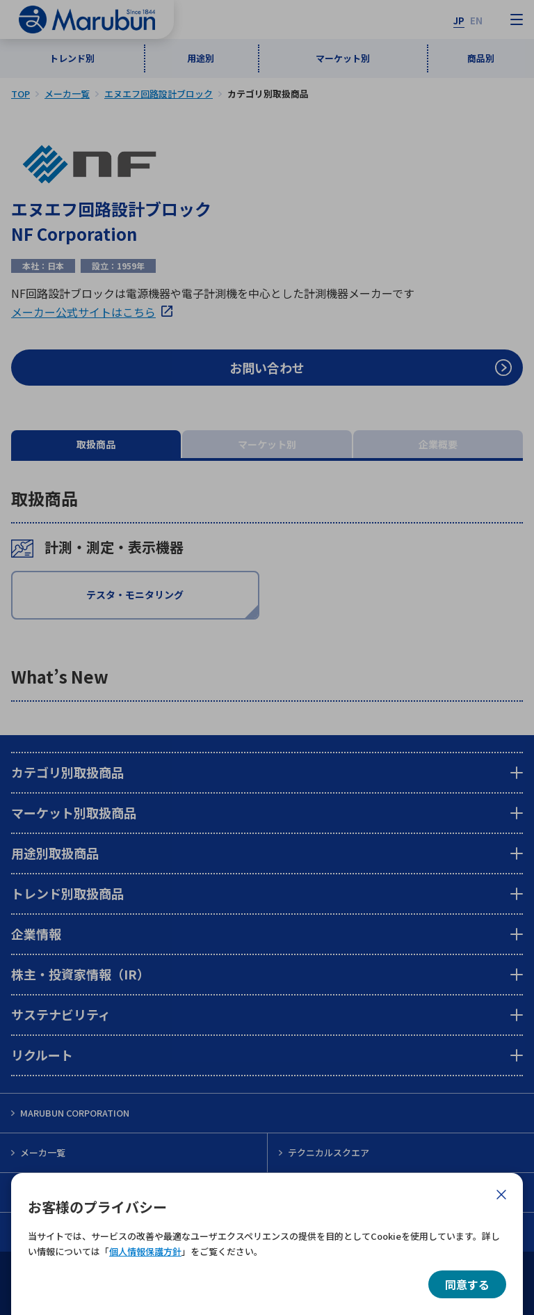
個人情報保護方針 (145, 1251)
